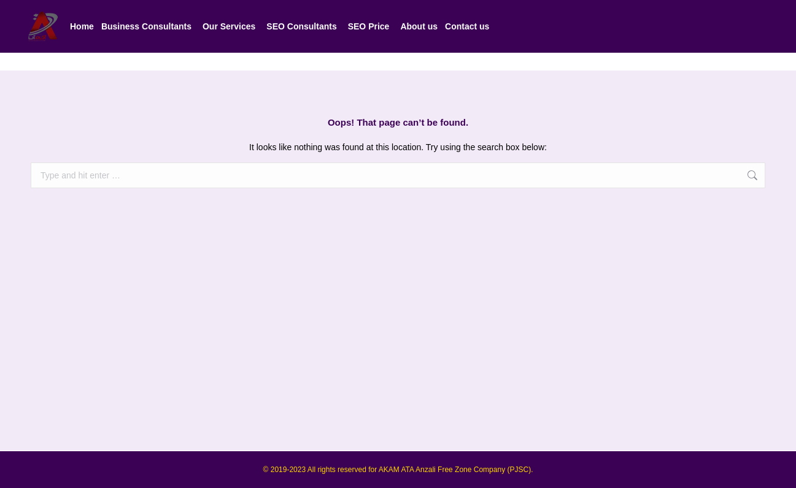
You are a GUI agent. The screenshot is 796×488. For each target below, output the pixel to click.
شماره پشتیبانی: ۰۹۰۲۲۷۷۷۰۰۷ (565, 9)
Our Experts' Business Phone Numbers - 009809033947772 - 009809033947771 (192, 9)
